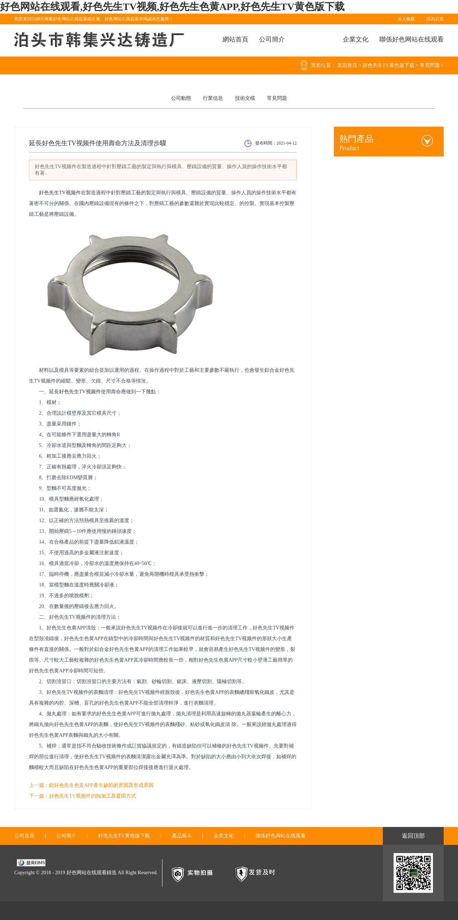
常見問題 (430, 65)
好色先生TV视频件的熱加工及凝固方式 (92, 796)
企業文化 (356, 39)
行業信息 (213, 98)
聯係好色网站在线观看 (411, 39)
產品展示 (182, 835)
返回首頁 (347, 65)
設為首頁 (435, 18)
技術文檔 (245, 98)
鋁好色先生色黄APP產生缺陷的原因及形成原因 (101, 785)
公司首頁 (24, 835)
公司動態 (181, 98)
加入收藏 (406, 18)
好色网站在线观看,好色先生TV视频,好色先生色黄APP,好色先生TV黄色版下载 (172, 6)
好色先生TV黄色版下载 (388, 65)
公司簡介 (272, 39)
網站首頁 (235, 39)
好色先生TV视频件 (60, 192)
